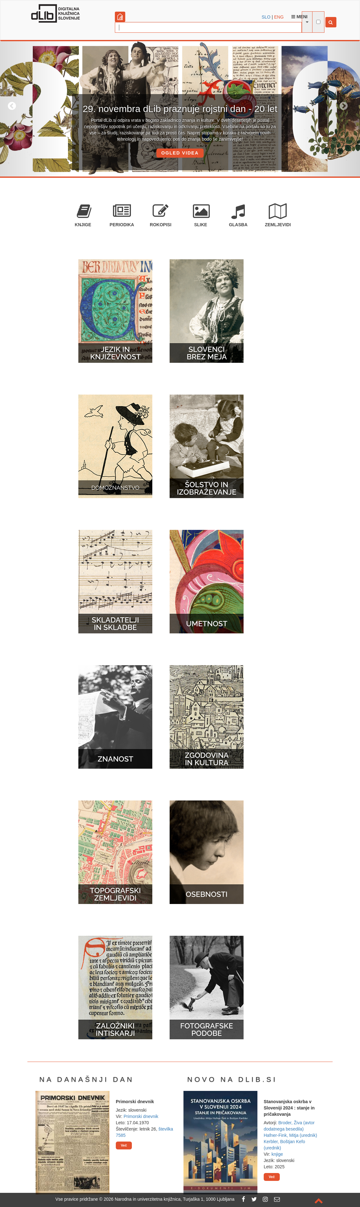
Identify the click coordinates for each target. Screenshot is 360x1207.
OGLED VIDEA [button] (180, 152)
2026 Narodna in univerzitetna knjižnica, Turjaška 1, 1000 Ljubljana (169, 1199)
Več (124, 1145)
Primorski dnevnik (141, 1116)
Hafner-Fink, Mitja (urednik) (290, 1135)
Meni (299, 16)
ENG (279, 17)
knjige (277, 1154)
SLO (266, 17)
